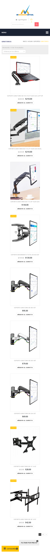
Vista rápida (26, 68)
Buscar (37, 24)
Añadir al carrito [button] (25, 103)
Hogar (30, 41)
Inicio (25, 41)
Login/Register (21, 20)
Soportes (37, 41)
